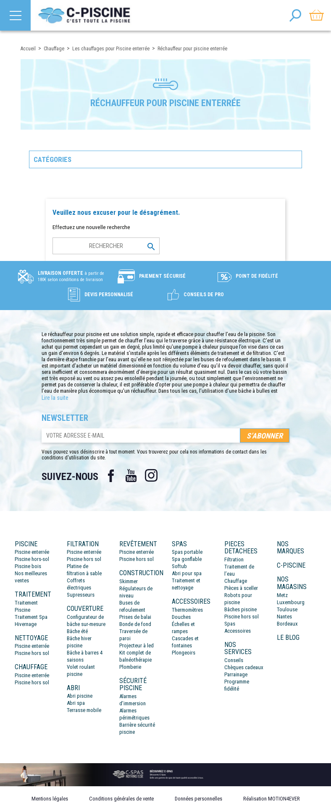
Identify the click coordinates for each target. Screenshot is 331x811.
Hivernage (26, 624)
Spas (229, 624)
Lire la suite (55, 397)
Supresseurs (81, 595)
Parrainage (235, 674)
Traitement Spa (31, 617)
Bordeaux (287, 624)
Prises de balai (135, 617)
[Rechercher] (106, 245)
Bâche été (77, 631)
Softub (179, 566)
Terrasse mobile (84, 710)
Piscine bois (28, 566)
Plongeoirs (183, 652)
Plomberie (130, 667)
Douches (181, 617)
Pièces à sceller (241, 588)
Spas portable (187, 552)
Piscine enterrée (32, 552)
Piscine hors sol (32, 653)
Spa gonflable (187, 559)
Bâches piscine (240, 609)
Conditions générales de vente (121, 798)
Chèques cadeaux (243, 667)
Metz (282, 595)
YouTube (131, 475)
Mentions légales (50, 798)
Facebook (110, 475)
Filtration (234, 559)
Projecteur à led (136, 645)
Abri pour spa (187, 573)
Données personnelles (198, 798)
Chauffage (235, 581)
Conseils (233, 660)
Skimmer (128, 581)
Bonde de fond (135, 624)
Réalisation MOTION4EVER (271, 798)
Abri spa (76, 703)
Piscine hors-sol (32, 559)
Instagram (151, 475)
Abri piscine (79, 696)
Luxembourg (291, 602)
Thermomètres (187, 610)
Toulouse (287, 609)
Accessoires (237, 631)
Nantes (284, 616)
